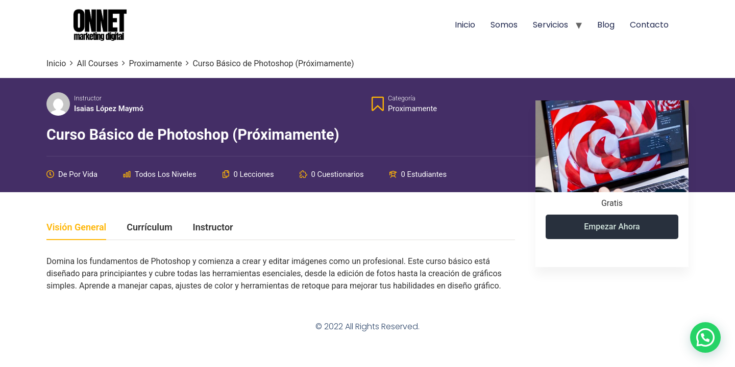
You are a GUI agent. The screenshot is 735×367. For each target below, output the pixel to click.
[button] (705, 337)
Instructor (88, 98)
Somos (504, 25)
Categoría (401, 98)
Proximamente (412, 108)
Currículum (149, 227)
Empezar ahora (612, 226)
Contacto (649, 25)
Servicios (550, 25)
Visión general (76, 227)
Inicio (465, 25)
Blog (606, 25)
